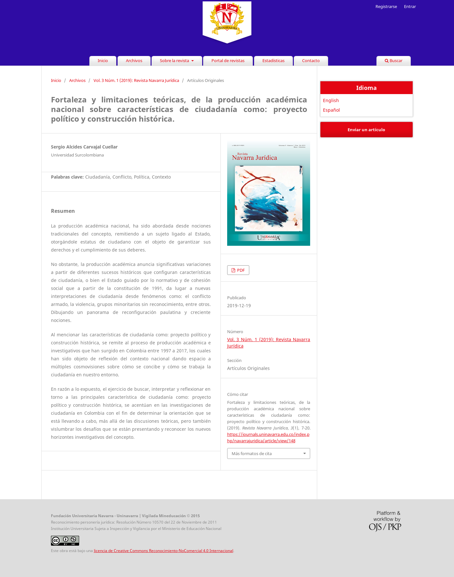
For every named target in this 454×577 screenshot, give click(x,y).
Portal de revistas (227, 60)
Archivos (134, 60)
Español (331, 110)
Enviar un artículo (366, 129)
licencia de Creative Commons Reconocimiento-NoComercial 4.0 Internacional (163, 550)
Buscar (393, 60)
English (331, 100)
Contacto (311, 60)
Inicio (103, 60)
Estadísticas (273, 60)
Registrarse (386, 6)
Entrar (410, 6)
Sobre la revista (175, 60)
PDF (240, 270)
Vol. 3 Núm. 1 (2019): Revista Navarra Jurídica (136, 80)
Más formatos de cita (252, 453)
